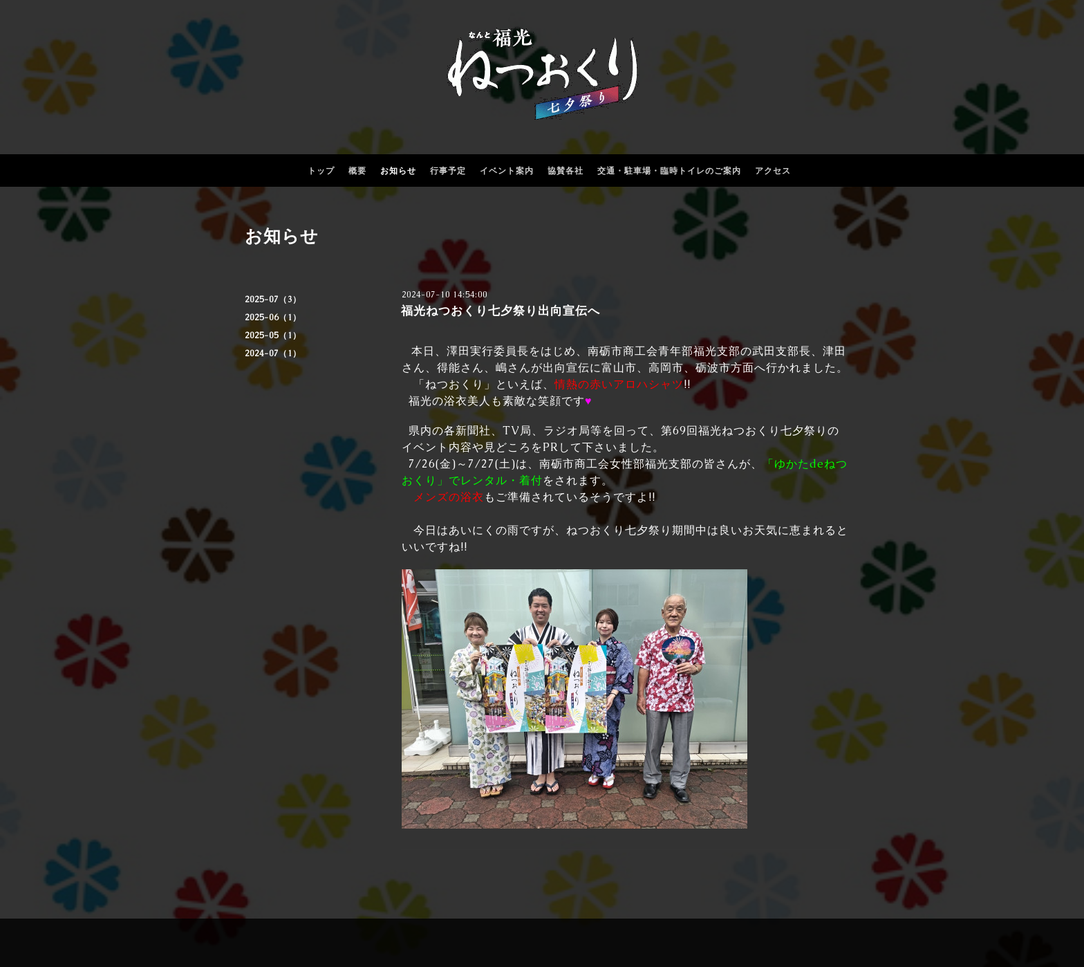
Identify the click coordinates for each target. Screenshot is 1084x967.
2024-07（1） (273, 353)
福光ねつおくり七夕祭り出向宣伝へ (500, 310)
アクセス (773, 170)
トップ (321, 170)
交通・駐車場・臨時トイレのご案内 (669, 170)
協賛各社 (565, 170)
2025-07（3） (273, 299)
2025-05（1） (273, 335)
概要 (357, 170)
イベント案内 (507, 170)
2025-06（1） (273, 317)
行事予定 (448, 170)
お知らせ (398, 170)
